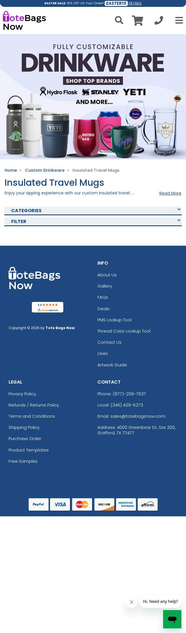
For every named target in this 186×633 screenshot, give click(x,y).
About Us (107, 275)
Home (11, 170)
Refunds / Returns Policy (34, 405)
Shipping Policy (24, 427)
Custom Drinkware (44, 170)
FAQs (102, 297)
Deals (103, 309)
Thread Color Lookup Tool (123, 331)
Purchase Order (25, 438)
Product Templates (29, 450)
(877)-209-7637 (129, 394)
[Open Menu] (177, 20)
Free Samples (23, 461)
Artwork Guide (112, 365)
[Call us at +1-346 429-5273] (158, 22)
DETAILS (135, 3)
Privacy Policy (22, 394)
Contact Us (109, 342)
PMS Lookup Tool (114, 320)
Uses (102, 353)
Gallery (104, 286)
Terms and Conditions (32, 416)
